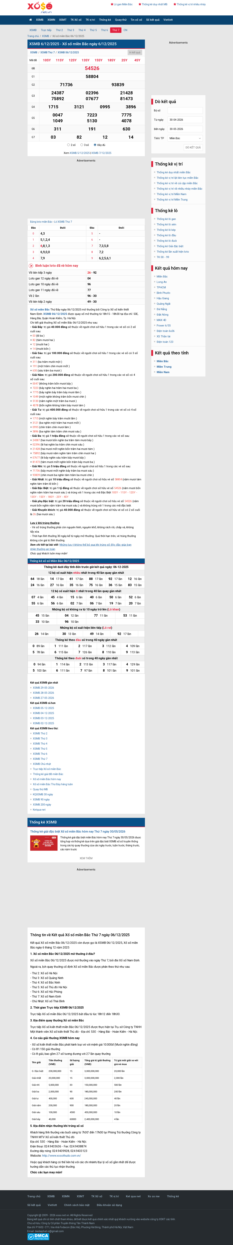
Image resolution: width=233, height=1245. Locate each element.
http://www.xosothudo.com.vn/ (61, 1155)
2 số (71, 145)
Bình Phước (163, 293)
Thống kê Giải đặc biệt (170, 246)
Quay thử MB (40, 789)
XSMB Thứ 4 (40, 743)
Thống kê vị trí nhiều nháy (189, 4)
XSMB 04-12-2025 (43, 713)
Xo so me (154, 1196)
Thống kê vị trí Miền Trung (172, 199)
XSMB (40, 19)
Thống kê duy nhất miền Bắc (174, 172)
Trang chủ (33, 36)
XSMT (62, 19)
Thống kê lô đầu (166, 235)
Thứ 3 (70, 30)
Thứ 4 (81, 30)
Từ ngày (158, 119)
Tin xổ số (136, 19)
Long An (162, 282)
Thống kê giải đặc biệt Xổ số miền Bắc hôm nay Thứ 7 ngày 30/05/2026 (77, 831)
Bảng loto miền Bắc (41, 221)
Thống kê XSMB (43, 822)
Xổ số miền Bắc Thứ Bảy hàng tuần (53, 784)
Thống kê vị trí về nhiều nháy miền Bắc (179, 188)
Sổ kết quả (152, 19)
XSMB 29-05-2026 (43, 687)
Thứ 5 (93, 30)
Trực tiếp (46, 30)
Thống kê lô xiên (166, 224)
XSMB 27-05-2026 (43, 697)
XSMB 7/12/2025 (101, 153)
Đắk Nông (162, 314)
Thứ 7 (115, 30)
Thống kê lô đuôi (167, 240)
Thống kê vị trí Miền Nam (171, 194)
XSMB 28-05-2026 (43, 692)
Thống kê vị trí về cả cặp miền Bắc (177, 183)
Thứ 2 (59, 30)
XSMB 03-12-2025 (43, 718)
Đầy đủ (99, 145)
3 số (84, 145)
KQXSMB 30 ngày (43, 794)
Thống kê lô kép (166, 230)
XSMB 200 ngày (42, 804)
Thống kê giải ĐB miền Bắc (48, 774)
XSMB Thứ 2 (40, 733)
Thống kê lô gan (166, 219)
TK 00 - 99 (163, 257)
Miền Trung (164, 366)
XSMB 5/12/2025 (80, 153)
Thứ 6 (104, 30)
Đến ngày (159, 129)
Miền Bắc (162, 276)
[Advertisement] (81, 189)
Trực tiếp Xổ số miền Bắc (47, 769)
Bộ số (157, 110)
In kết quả (134, 52)
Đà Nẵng (162, 309)
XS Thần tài (163, 336)
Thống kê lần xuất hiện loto (173, 251)
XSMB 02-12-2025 (43, 723)
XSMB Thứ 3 (40, 738)
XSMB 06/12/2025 (68, 52)
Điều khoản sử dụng (109, 1205)
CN (125, 30)
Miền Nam (163, 372)
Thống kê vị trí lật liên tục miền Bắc (177, 177)
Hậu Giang (163, 298)
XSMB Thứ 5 (40, 748)
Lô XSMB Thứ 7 (63, 221)
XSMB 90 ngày (41, 799)
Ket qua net (133, 1196)
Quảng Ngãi (163, 303)
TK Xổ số (76, 19)
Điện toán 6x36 (166, 331)
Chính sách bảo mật (77, 1205)
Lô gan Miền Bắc (122, 4)
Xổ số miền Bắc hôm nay (47, 779)
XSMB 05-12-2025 (43, 708)
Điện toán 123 (165, 342)
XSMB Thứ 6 (40, 753)
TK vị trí (90, 19)
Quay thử (121, 19)
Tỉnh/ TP (159, 138)
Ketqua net (39, 809)
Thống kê (105, 19)
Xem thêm (86, 858)
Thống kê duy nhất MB (153, 4)
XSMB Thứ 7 (47, 52)
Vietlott (168, 19)
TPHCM (161, 287)
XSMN (51, 19)
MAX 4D (161, 320)
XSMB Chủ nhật (42, 763)
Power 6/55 (164, 325)
